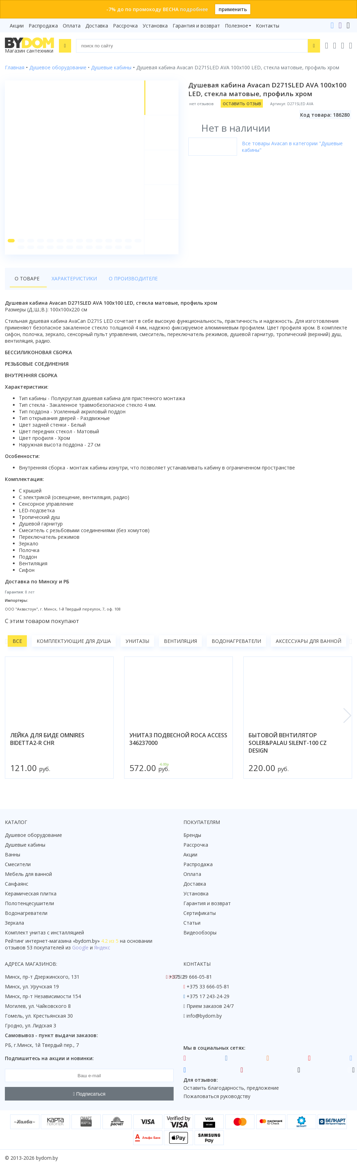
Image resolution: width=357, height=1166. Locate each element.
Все (17, 642)
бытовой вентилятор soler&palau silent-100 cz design (288, 743)
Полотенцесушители (29, 903)
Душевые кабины (25, 844)
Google (80, 947)
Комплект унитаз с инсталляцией (44, 932)
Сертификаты (199, 913)
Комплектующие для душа (74, 642)
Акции (17, 25)
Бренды (192, 835)
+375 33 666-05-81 (208, 986)
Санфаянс (16, 883)
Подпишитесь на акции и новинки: (49, 1058)
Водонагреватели (236, 642)
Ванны (12, 854)
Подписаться (89, 1094)
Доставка (96, 25)
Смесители (18, 864)
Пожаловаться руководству (216, 1096)
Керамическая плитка (30, 893)
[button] (10, 241)
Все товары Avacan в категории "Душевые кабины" (292, 146)
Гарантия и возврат (196, 25)
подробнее (194, 9)
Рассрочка (125, 25)
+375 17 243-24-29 (208, 996)
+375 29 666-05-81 (190, 976)
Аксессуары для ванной (308, 642)
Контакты (267, 25)
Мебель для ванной (28, 874)
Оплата (72, 25)
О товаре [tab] (27, 279)
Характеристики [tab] (71, 279)
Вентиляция (180, 642)
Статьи (191, 922)
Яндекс (102, 947)
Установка (155, 25)
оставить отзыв (242, 103)
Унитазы (137, 642)
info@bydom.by (204, 1015)
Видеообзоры (200, 932)
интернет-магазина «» (62, 941)
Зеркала (14, 922)
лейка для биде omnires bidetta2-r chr (47, 740)
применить (233, 9)
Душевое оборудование (33, 835)
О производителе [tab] (128, 279)
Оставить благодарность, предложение (231, 1088)
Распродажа (43, 25)
